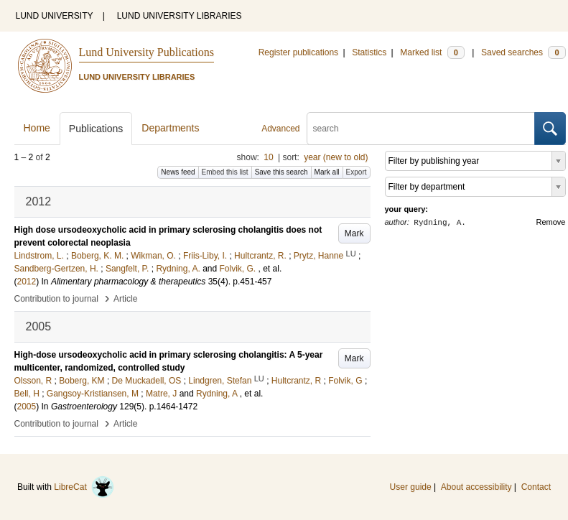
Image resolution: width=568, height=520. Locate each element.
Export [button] (356, 172)
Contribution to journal (56, 299)
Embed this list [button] (225, 172)
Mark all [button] (327, 172)
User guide (411, 487)
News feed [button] (178, 172)
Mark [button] (354, 233)
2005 (27, 406)
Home (37, 128)
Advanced (280, 129)
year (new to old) (336, 157)
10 (268, 157)
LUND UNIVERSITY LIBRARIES (179, 16)
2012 (27, 282)
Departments (170, 128)
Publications (96, 128)
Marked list (432, 52)
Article (125, 299)
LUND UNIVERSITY (54, 16)
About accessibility (476, 487)
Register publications (298, 52)
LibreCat (84, 486)
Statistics (369, 52)
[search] (421, 128)
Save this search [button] (281, 172)
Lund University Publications (146, 52)
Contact (536, 487)
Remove (551, 222)
